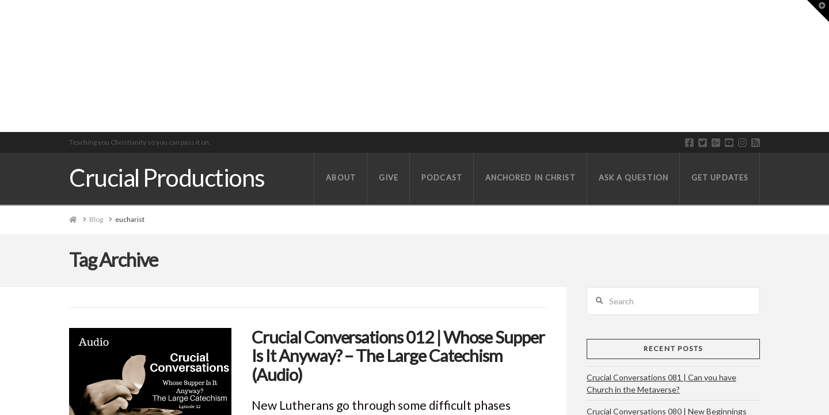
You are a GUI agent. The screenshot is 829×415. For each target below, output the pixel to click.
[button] (818, 11)
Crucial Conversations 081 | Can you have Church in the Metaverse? (661, 383)
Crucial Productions (166, 177)
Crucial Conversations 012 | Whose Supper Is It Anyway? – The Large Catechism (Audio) (398, 355)
